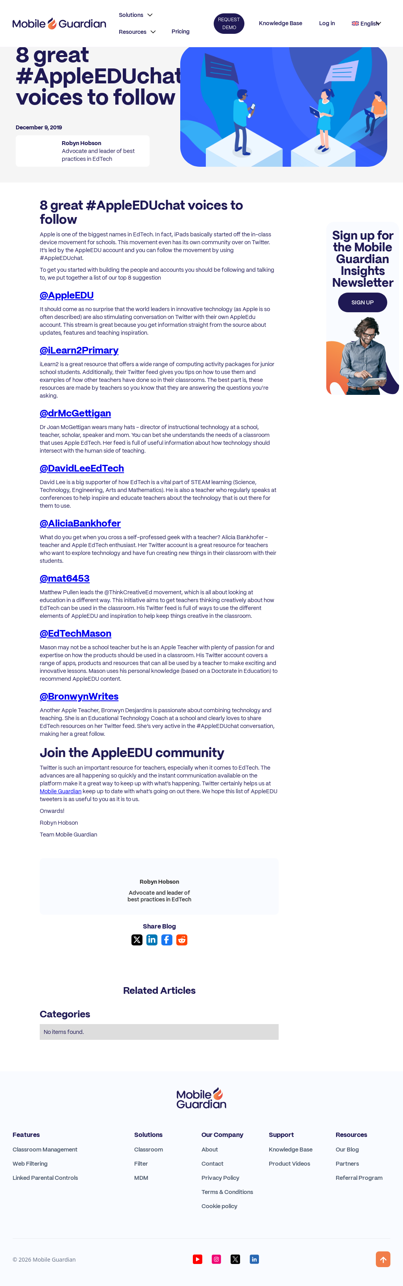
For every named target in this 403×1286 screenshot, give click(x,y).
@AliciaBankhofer (80, 523)
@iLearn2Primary (79, 350)
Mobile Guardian (60, 791)
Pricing (181, 31)
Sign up (362, 302)
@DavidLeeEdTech (82, 468)
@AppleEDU (67, 295)
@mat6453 (65, 578)
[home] (59, 23)
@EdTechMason (75, 633)
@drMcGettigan (75, 413)
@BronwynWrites (79, 696)
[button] (136, 15)
